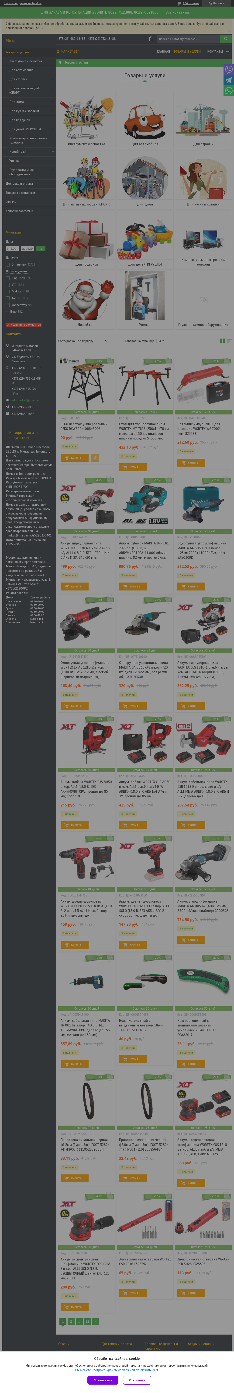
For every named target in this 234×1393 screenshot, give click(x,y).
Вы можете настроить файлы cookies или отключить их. (115, 1370)
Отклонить (137, 1380)
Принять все (102, 1380)
